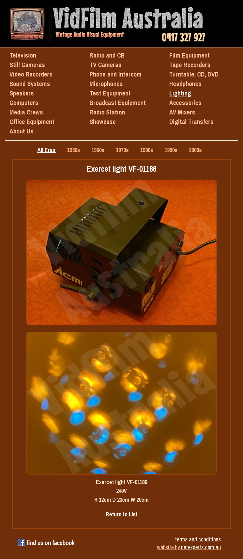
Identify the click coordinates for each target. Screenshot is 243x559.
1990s (171, 150)
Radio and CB (107, 55)
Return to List (122, 514)
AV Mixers (182, 112)
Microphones (106, 83)
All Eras (46, 150)
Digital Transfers (191, 121)
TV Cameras (106, 64)
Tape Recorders (189, 64)
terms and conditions (198, 539)
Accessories (185, 102)
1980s (146, 150)
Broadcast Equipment (118, 102)
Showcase (103, 121)
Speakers (21, 93)
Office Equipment (31, 121)
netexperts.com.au (201, 547)
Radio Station (107, 112)
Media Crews (26, 112)
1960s (97, 150)
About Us (21, 131)
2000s (195, 150)
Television (22, 55)
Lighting (180, 93)
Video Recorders (31, 74)
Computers (23, 102)
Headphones (185, 83)
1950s (73, 150)
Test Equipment (110, 93)
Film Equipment (189, 55)
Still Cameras (27, 64)
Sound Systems (29, 83)
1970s (122, 150)
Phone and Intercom (115, 74)
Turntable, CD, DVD (194, 74)
